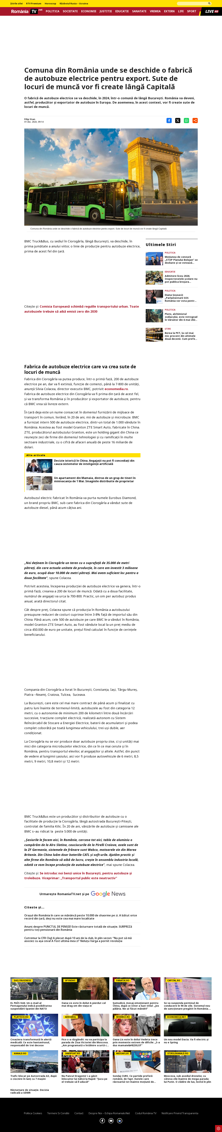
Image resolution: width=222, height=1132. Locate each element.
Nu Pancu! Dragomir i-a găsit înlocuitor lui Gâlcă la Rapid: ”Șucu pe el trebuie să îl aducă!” (84, 1079)
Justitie (106, 11)
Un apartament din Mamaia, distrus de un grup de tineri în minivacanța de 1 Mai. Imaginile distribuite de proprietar (95, 479)
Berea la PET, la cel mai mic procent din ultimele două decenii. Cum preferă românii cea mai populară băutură (181, 336)
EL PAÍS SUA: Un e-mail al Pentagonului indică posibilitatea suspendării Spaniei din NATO (31, 1006)
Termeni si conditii (58, 1113)
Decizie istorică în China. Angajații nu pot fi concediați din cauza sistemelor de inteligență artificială (94, 462)
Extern (169, 11)
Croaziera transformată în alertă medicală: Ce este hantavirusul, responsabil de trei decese (30, 1042)
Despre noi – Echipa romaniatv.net (109, 1113)
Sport (191, 11)
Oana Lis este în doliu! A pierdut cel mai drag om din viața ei (84, 1005)
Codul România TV (145, 1113)
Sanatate (139, 11)
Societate (70, 11)
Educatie (122, 11)
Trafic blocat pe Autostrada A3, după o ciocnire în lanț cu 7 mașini (33, 1077)
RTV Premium (33, 3)
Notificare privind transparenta (180, 1113)
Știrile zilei (16, 3)
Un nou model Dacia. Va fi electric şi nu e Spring (186, 1041)
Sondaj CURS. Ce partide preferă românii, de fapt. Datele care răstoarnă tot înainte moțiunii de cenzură (133, 1079)
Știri (168, 328)
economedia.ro (116, 389)
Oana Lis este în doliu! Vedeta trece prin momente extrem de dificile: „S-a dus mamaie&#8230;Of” (136, 1042)
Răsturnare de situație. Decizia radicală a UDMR (29, 1091)
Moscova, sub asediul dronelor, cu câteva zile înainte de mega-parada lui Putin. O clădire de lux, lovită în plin (187, 1079)
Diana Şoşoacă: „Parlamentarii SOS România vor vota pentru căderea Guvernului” (180, 298)
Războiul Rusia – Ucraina (74, 3)
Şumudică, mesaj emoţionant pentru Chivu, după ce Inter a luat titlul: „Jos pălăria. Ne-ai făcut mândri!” (136, 1006)
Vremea (155, 11)
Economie (88, 11)
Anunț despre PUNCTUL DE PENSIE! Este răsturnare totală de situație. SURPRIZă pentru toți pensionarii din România (78, 928)
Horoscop (50, 3)
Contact (78, 1113)
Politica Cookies (33, 1113)
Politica (52, 11)
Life (181, 11)
